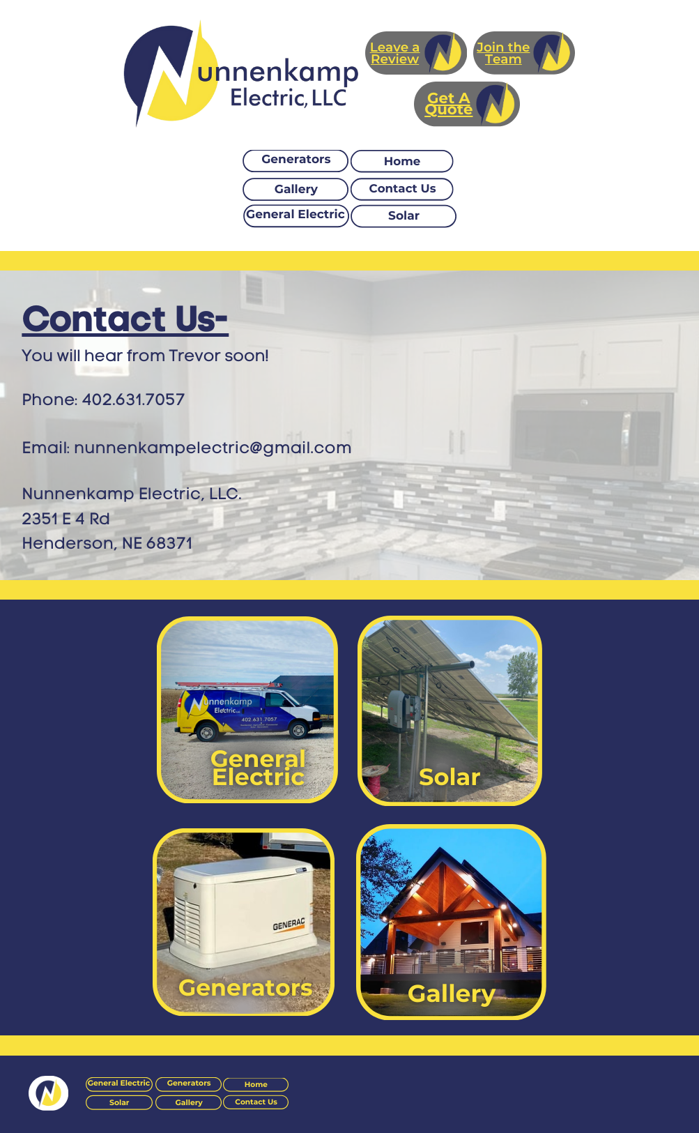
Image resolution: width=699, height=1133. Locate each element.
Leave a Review (395, 53)
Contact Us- (125, 319)
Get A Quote (448, 104)
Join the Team (503, 53)
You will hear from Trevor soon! (145, 355)
